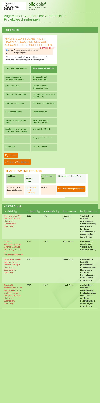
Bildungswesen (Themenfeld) (43, 68)
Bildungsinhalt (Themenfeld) (15, 94)
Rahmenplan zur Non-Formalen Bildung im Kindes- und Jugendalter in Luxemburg (13, 221)
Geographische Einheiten (42, 138)
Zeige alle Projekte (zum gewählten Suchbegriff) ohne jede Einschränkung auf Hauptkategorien (27, 58)
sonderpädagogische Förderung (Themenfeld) (14, 78)
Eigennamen (10, 146)
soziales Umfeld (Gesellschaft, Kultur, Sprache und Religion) (16, 130)
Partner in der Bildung (13, 112)
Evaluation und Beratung (14, 103)
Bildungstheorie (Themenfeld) (16, 68)
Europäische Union (40, 112)
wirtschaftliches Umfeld (41, 129)
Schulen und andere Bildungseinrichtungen (41, 87)
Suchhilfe (47, 48)
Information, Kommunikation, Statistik (16, 121)
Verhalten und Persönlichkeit (43, 103)
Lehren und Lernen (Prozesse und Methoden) (44, 95)
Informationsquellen (40, 146)
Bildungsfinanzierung (13, 86)
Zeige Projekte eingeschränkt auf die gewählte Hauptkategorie (22, 51)
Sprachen (9, 138)
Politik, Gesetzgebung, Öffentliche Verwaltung (41, 121)
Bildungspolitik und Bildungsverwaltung (40, 78)
